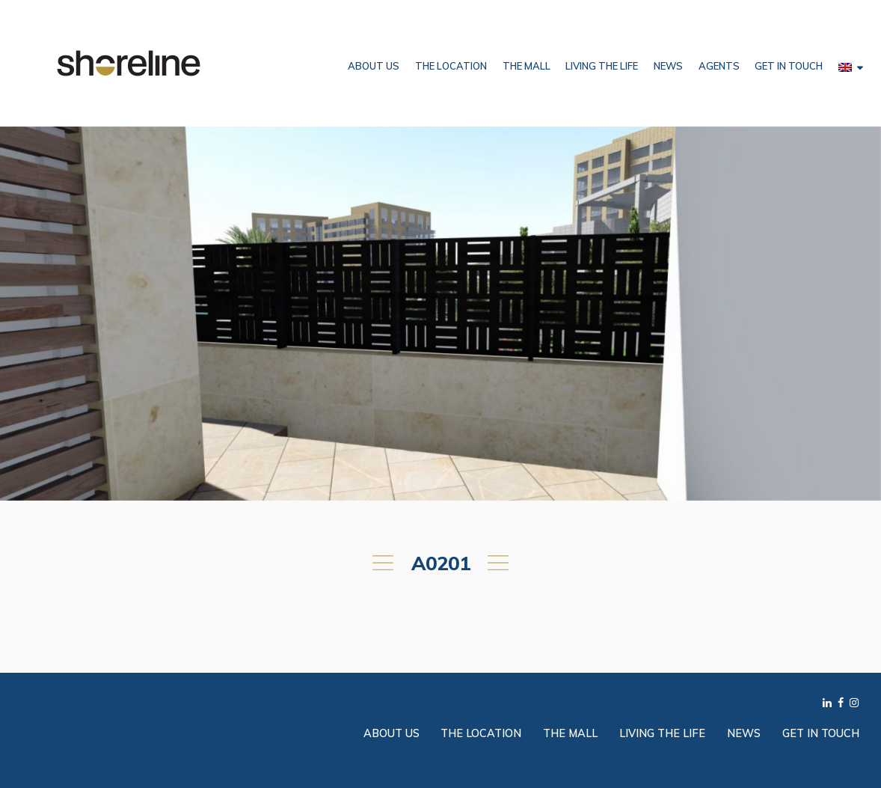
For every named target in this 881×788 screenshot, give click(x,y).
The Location (451, 66)
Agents (719, 66)
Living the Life (601, 66)
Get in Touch (789, 66)
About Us (373, 66)
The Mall (526, 66)
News (668, 66)
